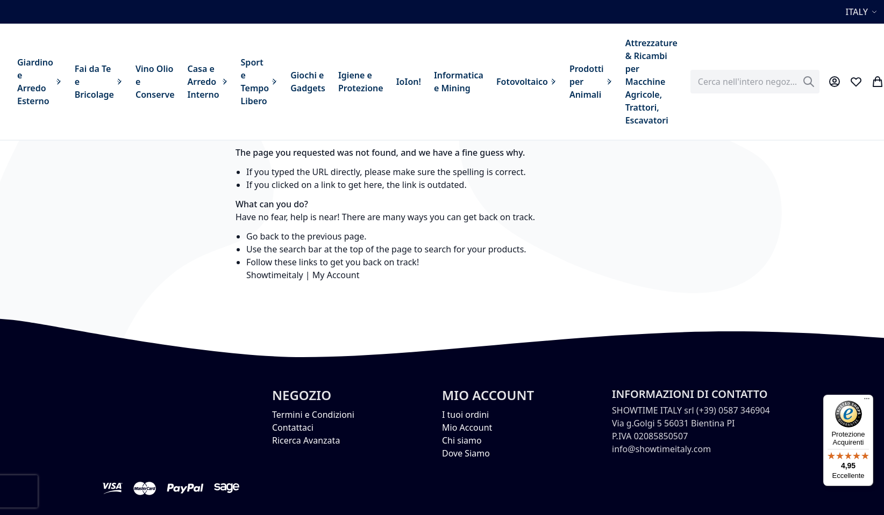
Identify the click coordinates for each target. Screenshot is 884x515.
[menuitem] (39, 82)
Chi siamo (462, 440)
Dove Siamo (466, 453)
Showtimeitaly (274, 275)
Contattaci (292, 427)
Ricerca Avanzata (306, 440)
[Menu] (866, 401)
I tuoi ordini (465, 414)
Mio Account (467, 427)
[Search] (808, 81)
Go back (262, 236)
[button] (863, 11)
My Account (336, 275)
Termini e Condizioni (313, 414)
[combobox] (754, 81)
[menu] (347, 81)
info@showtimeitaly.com (661, 449)
